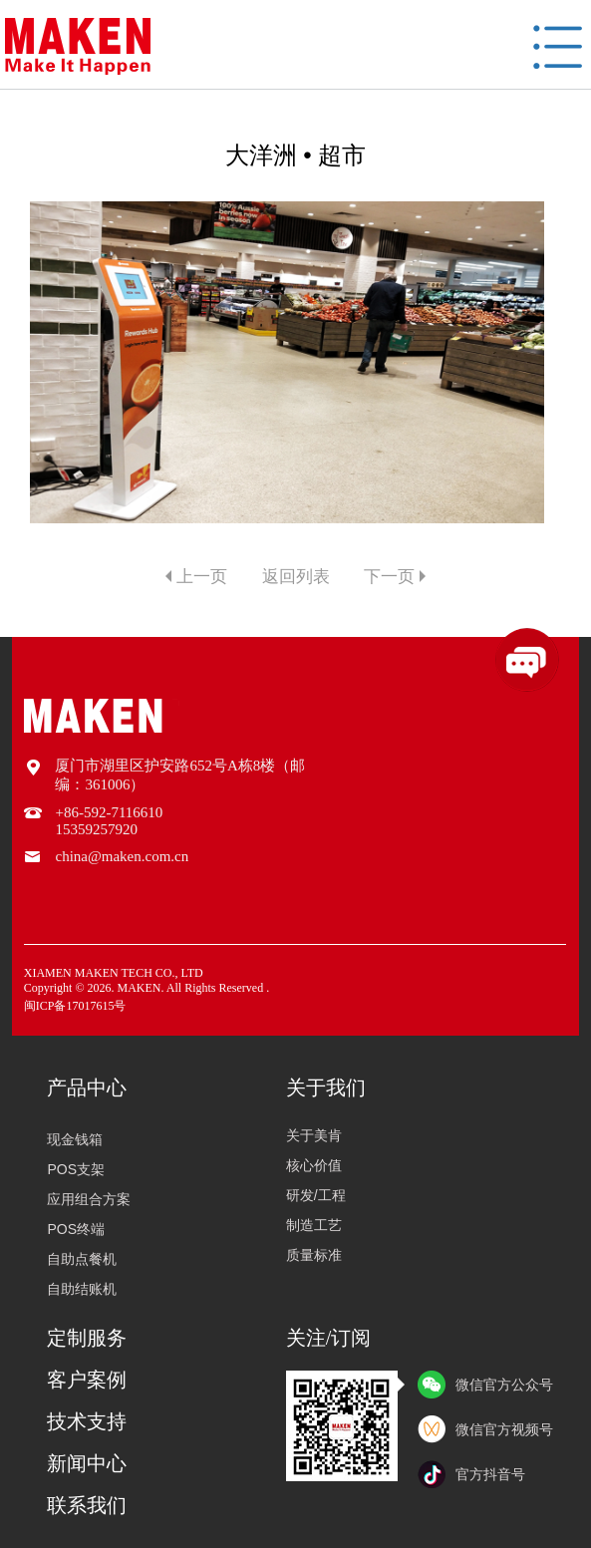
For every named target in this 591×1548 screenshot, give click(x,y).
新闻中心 (87, 1463)
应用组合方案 (86, 1199)
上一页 (201, 576)
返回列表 (296, 576)
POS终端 (72, 1229)
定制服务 (87, 1338)
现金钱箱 (72, 1139)
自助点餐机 (79, 1259)
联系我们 (87, 1505)
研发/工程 (316, 1195)
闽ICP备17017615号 (75, 1006)
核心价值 (314, 1165)
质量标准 (314, 1255)
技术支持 (87, 1421)
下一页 (389, 576)
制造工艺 (314, 1225)
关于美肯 (314, 1135)
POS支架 (72, 1169)
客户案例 (87, 1380)
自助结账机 (79, 1289)
